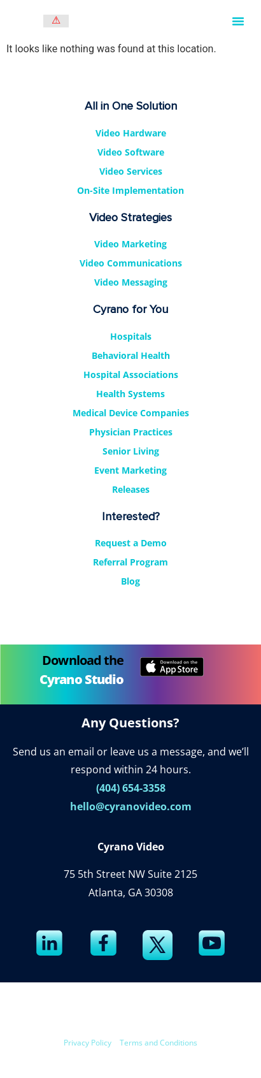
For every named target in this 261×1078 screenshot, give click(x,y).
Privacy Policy (87, 1042)
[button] (238, 21)
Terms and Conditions (158, 1042)
